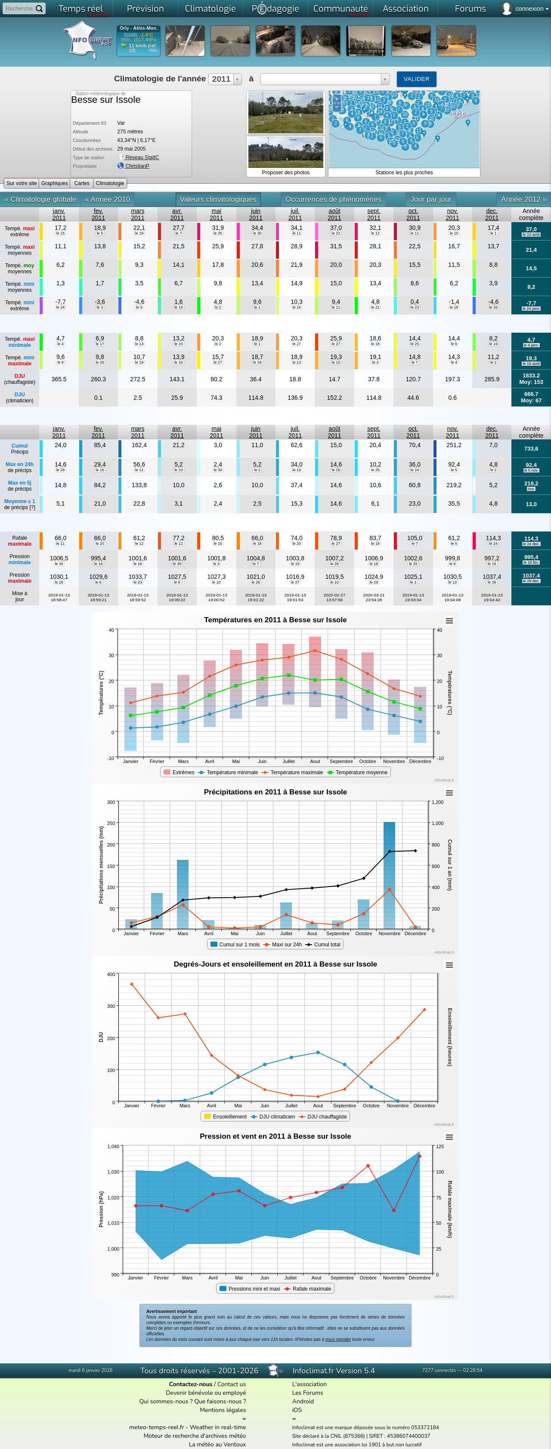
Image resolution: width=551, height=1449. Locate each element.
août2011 (334, 214)
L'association (309, 1384)
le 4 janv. (531, 345)
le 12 (375, 233)
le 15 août (531, 363)
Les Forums (307, 1393)
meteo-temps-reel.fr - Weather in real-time (187, 1427)
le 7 (179, 233)
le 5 (100, 233)
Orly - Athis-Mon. (139, 28)
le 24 (60, 307)
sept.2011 (374, 214)
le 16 (296, 307)
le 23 (415, 307)
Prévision (145, 9)
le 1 (493, 233)
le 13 (139, 344)
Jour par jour (430, 199)
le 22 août (531, 234)
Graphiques (54, 183)
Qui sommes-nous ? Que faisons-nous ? (192, 1401)
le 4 (60, 344)
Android (303, 1401)
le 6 (454, 344)
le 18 (454, 307)
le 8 (60, 362)
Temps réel (84, 10)
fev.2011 (98, 214)
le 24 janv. (531, 308)
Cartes (82, 183)
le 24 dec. (531, 544)
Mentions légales (223, 1410)
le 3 (100, 307)
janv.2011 (59, 214)
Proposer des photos (286, 173)
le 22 (336, 233)
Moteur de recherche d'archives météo (194, 1436)
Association (406, 9)
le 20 (100, 543)
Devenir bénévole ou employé (206, 1393)
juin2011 (256, 214)
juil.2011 (295, 214)
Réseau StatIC (138, 157)
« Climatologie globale (40, 199)
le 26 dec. (531, 581)
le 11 (296, 233)
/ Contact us (207, 1384)
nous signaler (338, 1339)
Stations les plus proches (404, 173)
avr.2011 (177, 214)
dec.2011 (491, 214)
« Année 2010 (107, 199)
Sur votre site (21, 183)
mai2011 (216, 214)
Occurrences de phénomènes (333, 199)
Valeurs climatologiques (218, 199)
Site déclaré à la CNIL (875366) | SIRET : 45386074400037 (361, 1436)
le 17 (100, 344)
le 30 (257, 233)
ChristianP (137, 166)
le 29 (257, 362)
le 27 (296, 344)
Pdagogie (275, 8)
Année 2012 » (524, 199)
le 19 (139, 233)
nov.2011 (452, 214)
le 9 (139, 307)
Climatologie (210, 9)
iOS (297, 1410)
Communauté (341, 10)
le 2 (218, 307)
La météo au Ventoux (217, 1444)
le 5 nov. (531, 470)
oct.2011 (413, 214)
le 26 (493, 307)
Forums (470, 9)
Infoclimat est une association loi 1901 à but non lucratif (357, 1444)
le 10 (454, 233)
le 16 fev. (531, 562)
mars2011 (137, 214)
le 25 (218, 233)
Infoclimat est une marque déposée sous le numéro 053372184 (365, 1427)
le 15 (60, 233)
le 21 (375, 307)
